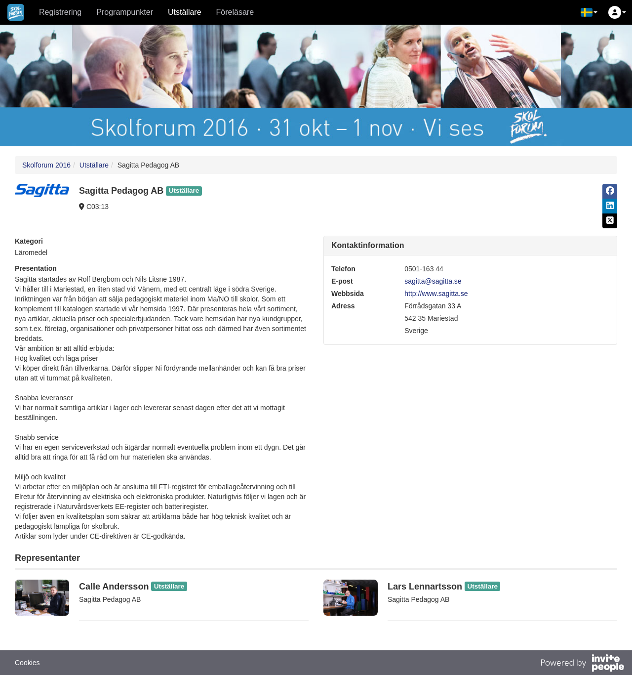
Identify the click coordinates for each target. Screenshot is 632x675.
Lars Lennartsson (425, 586)
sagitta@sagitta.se (432, 281)
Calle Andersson (114, 586)
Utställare (184, 12)
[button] (589, 12)
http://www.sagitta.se (436, 293)
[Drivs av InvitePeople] (582, 664)
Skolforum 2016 (46, 165)
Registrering (60, 12)
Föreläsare (235, 12)
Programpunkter (124, 12)
